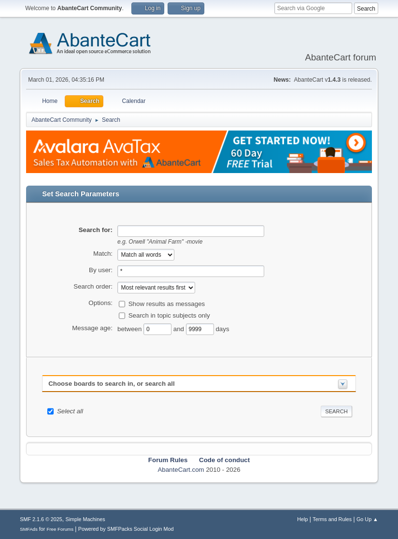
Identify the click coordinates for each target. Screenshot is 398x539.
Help (302, 519)
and (179, 329)
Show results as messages (166, 303)
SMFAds (29, 529)
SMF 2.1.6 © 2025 (41, 519)
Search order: (93, 286)
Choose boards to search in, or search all (111, 383)
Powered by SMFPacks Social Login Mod (126, 529)
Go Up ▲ (367, 519)
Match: (103, 253)
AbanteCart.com (180, 469)
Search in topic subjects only (169, 315)
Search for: (96, 229)
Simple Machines (85, 519)
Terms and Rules (332, 519)
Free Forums (59, 529)
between (130, 329)
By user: (101, 270)
